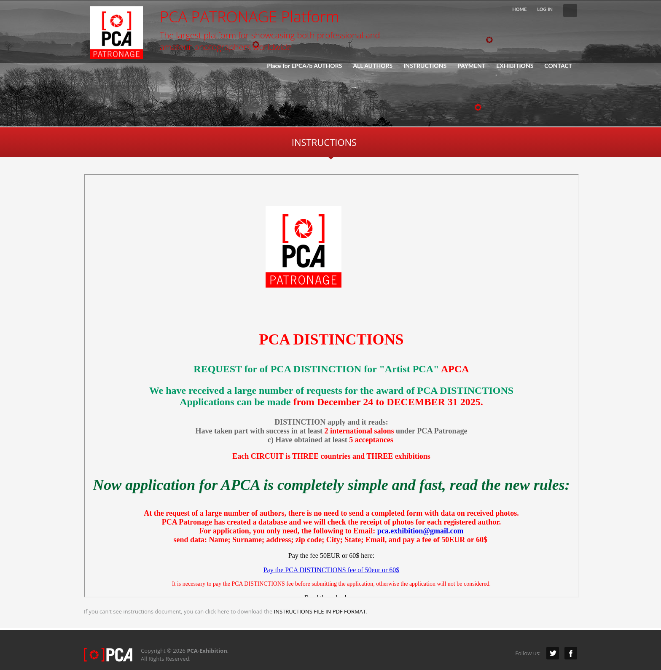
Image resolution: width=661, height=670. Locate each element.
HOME (519, 9)
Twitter (552, 653)
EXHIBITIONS (512, 66)
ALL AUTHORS (372, 66)
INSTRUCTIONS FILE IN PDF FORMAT (320, 611)
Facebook (570, 653)
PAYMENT (471, 66)
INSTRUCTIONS (424, 66)
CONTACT (558, 66)
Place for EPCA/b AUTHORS (304, 66)
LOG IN (545, 9)
